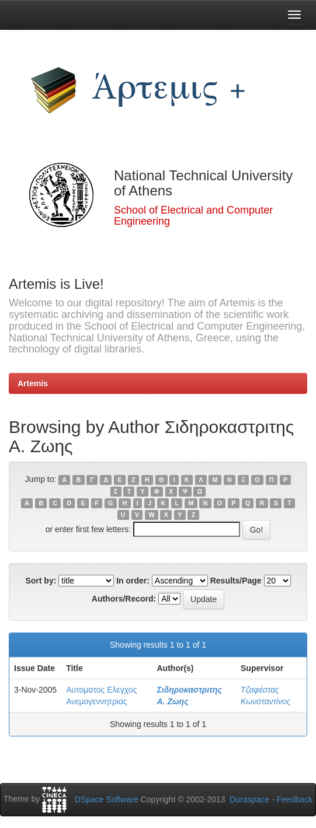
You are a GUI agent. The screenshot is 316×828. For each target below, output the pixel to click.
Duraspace (249, 799)
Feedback (294, 799)
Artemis (33, 383)
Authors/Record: (124, 598)
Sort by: (40, 580)
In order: (133, 580)
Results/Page (236, 580)
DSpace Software (106, 799)
